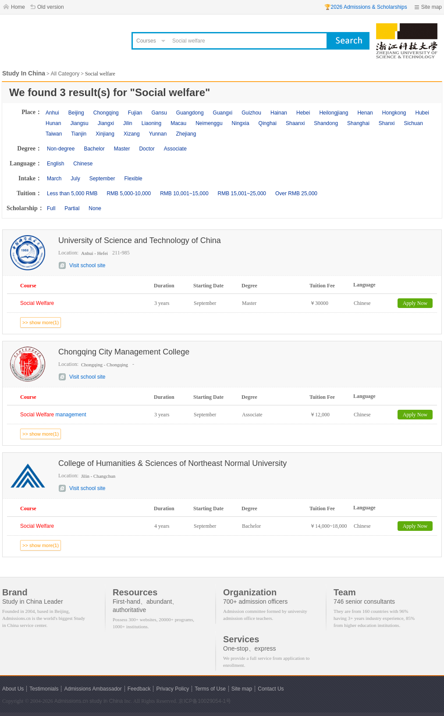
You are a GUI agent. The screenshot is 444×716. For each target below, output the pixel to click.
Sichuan (413, 123)
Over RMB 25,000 (296, 193)
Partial (71, 208)
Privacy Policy (172, 689)
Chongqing (106, 113)
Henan (365, 113)
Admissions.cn (71, 701)
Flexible (133, 178)
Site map (431, 7)
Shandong (326, 123)
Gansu (159, 113)
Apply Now (415, 303)
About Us (13, 689)
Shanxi (387, 123)
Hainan (278, 113)
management (53, 415)
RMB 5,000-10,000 (129, 193)
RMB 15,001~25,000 (242, 193)
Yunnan (158, 134)
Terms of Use (210, 689)
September (102, 178)
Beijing (76, 113)
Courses (146, 41)
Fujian (135, 113)
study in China (106, 701)
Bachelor (94, 149)
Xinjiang (105, 134)
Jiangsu (79, 123)
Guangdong (190, 113)
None (95, 208)
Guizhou (251, 113)
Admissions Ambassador (92, 689)
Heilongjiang (333, 113)
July (75, 178)
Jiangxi (106, 123)
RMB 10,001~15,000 (184, 193)
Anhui (52, 113)
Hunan (53, 123)
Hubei (422, 113)
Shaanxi (295, 123)
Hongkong (394, 113)
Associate (175, 149)
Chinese (82, 164)
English (55, 164)
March (54, 178)
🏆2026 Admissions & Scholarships (365, 7)
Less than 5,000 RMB (72, 193)
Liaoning (151, 123)
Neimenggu (208, 123)
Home (18, 7)
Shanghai (358, 123)
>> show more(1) (40, 322)
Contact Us (271, 689)
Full (51, 208)
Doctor (146, 149)
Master (122, 149)
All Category (65, 74)
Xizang (132, 134)
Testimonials (43, 689)
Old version (50, 7)
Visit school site (87, 265)
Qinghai (268, 123)
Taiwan (54, 134)
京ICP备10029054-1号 (204, 701)
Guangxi (223, 113)
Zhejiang (186, 134)
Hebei (303, 113)
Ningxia (240, 123)
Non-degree (61, 149)
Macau (178, 123)
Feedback (139, 689)
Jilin (127, 123)
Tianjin (78, 134)
